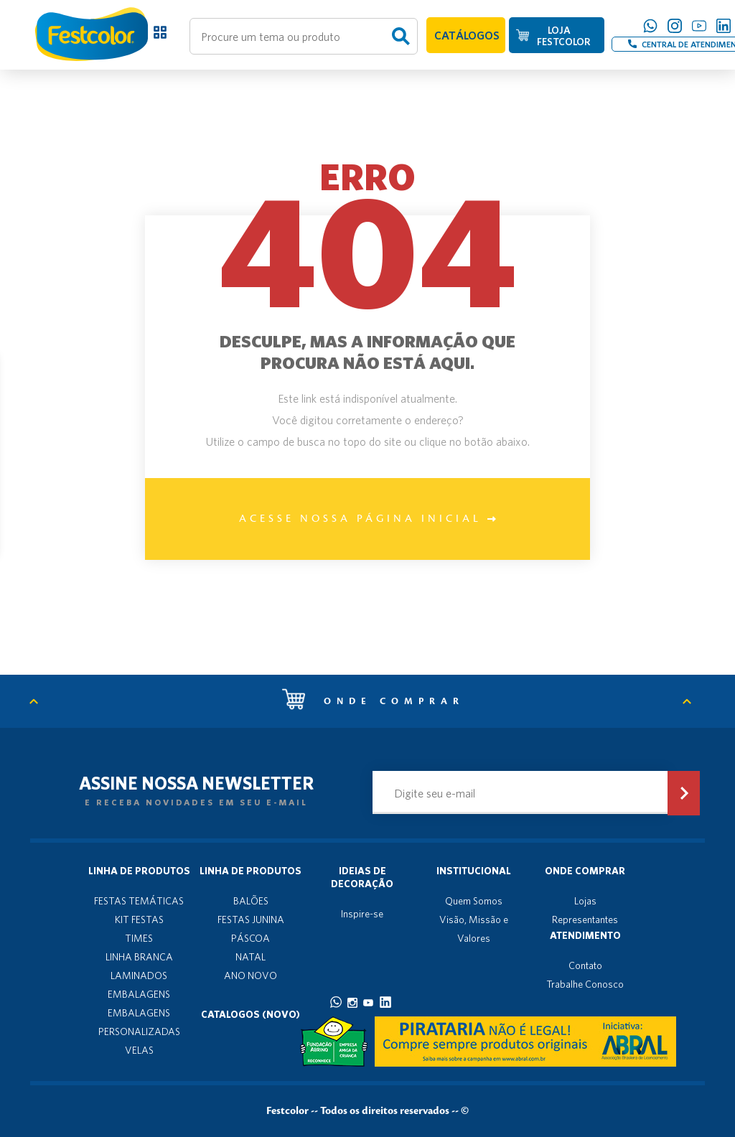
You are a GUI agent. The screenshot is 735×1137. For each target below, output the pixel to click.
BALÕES (250, 901)
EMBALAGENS (139, 994)
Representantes (585, 919)
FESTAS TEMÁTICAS (139, 901)
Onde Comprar (585, 870)
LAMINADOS (139, 975)
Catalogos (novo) (250, 1014)
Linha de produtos (139, 870)
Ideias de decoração (362, 877)
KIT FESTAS (139, 919)
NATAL (250, 957)
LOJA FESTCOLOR (563, 35)
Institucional (473, 870)
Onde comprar (373, 701)
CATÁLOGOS (467, 35)
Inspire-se (362, 914)
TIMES (139, 938)
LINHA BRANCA (139, 957)
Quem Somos (473, 901)
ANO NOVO (250, 975)
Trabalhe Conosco (585, 984)
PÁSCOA (250, 938)
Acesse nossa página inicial (367, 519)
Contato (585, 965)
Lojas (585, 901)
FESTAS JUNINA (250, 919)
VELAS (139, 1050)
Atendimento (585, 935)
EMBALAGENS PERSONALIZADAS (139, 1022)
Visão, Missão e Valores (473, 929)
